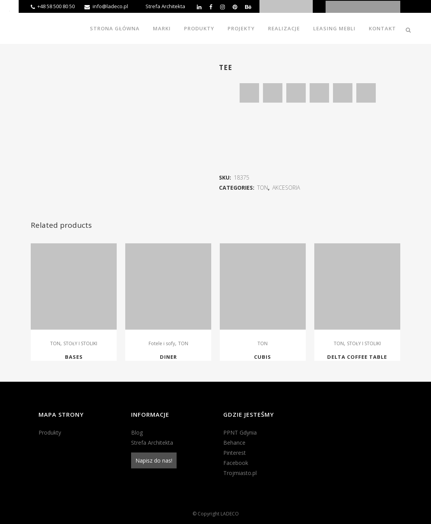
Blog (137, 432)
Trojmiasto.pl (240, 473)
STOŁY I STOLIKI (80, 343)
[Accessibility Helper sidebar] (9, 9)
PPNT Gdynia (240, 432)
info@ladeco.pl (110, 6)
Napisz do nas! (153, 460)
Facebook (235, 462)
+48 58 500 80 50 (56, 6)
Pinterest (234, 452)
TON (262, 187)
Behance (234, 442)
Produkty (50, 432)
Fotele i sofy (162, 343)
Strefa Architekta (165, 6)
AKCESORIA (286, 187)
